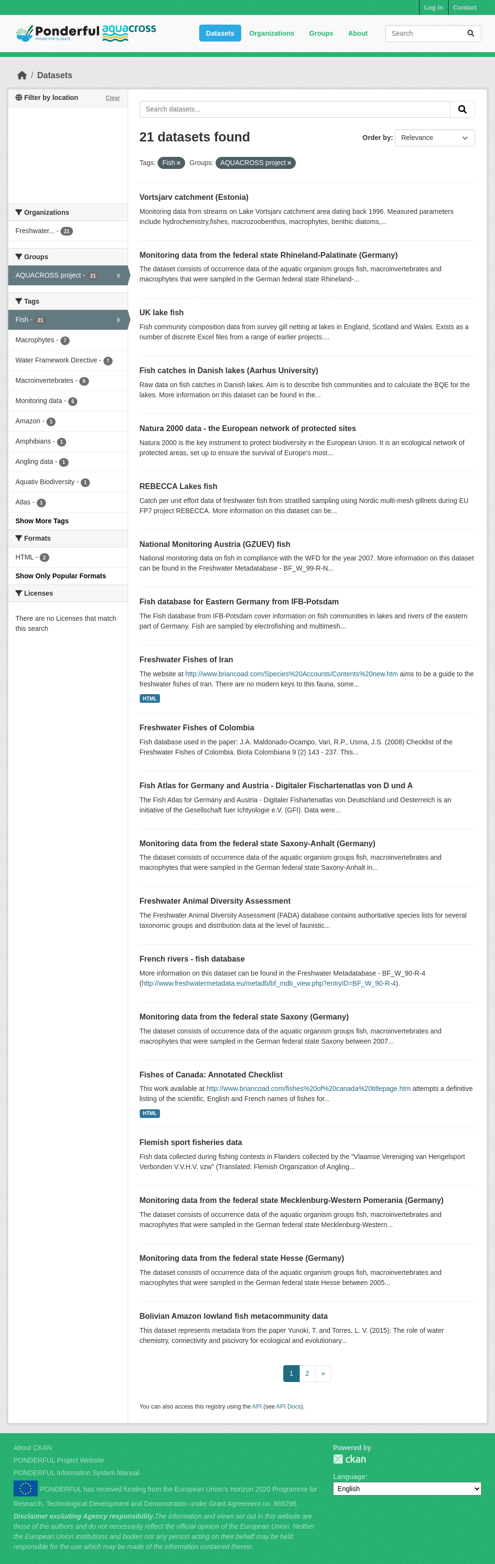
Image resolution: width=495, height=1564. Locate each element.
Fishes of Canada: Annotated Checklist (211, 1075)
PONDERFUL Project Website (59, 1460)
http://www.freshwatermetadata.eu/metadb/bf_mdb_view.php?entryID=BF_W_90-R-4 (269, 983)
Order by (377, 137)
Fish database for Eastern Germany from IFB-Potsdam (239, 602)
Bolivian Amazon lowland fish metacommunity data (234, 1316)
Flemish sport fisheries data (191, 1142)
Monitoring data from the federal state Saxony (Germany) (244, 1017)
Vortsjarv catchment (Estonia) (194, 197)
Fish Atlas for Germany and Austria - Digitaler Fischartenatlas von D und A (276, 786)
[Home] (22, 75)
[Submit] (470, 33)
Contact (465, 7)
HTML (150, 698)
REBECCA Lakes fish (179, 486)
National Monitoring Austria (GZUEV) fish (215, 544)
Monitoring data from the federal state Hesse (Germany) (242, 1258)
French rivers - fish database (192, 959)
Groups (321, 33)
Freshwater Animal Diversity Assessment (215, 901)
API (257, 1406)
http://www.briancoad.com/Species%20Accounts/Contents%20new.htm (291, 674)
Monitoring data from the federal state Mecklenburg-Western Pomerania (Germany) (292, 1200)
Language (349, 1476)
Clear (112, 98)
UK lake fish (162, 312)
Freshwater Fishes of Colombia (197, 728)
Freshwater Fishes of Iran (186, 660)
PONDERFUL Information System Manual (76, 1473)
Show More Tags (42, 521)
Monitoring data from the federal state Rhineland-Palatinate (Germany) (269, 255)
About (357, 33)
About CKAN (33, 1448)
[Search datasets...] (433, 33)
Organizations (271, 33)
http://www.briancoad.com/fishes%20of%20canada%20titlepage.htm (308, 1088)
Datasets (220, 33)
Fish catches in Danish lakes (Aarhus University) (229, 370)
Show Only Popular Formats (60, 576)
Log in (433, 7)
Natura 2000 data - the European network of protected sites (248, 428)
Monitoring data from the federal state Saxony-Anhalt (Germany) (258, 843)
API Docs (288, 1406)
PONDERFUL (349, 1459)
